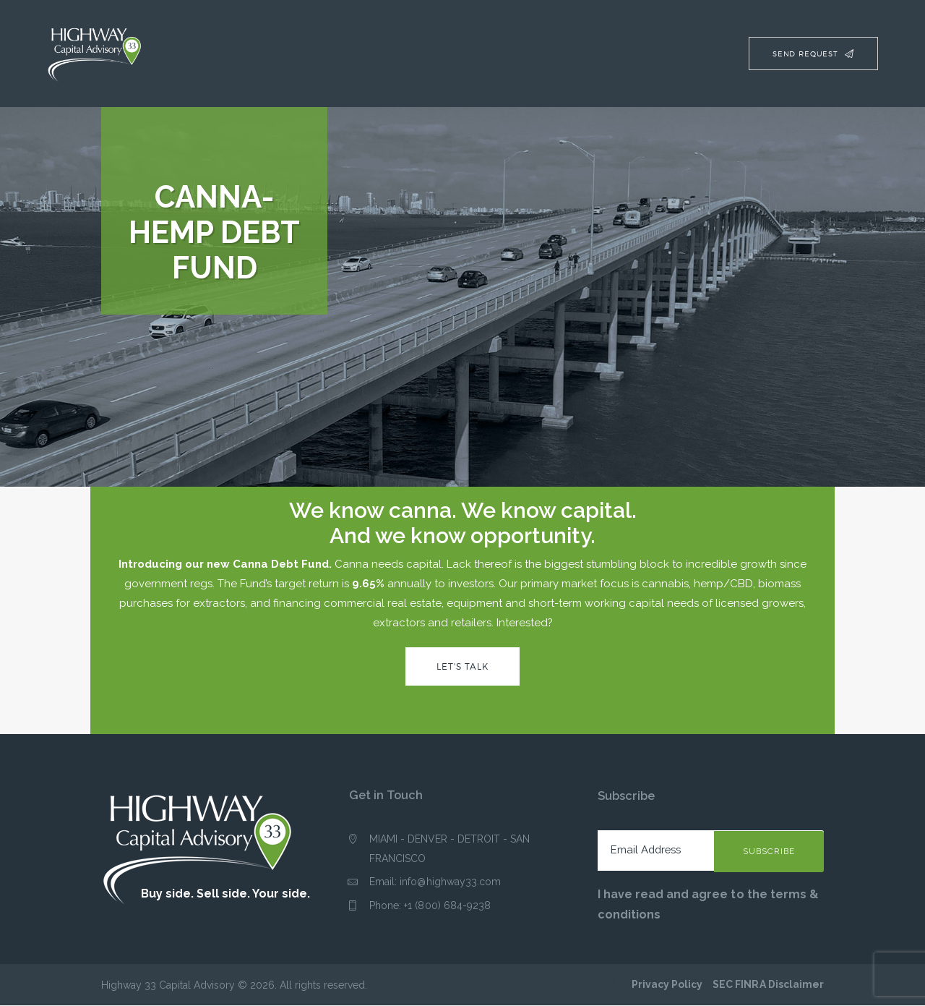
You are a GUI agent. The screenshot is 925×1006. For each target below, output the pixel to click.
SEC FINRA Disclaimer (768, 985)
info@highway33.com (450, 882)
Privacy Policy (667, 985)
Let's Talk (462, 666)
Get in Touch (386, 795)
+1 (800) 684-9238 (447, 906)
